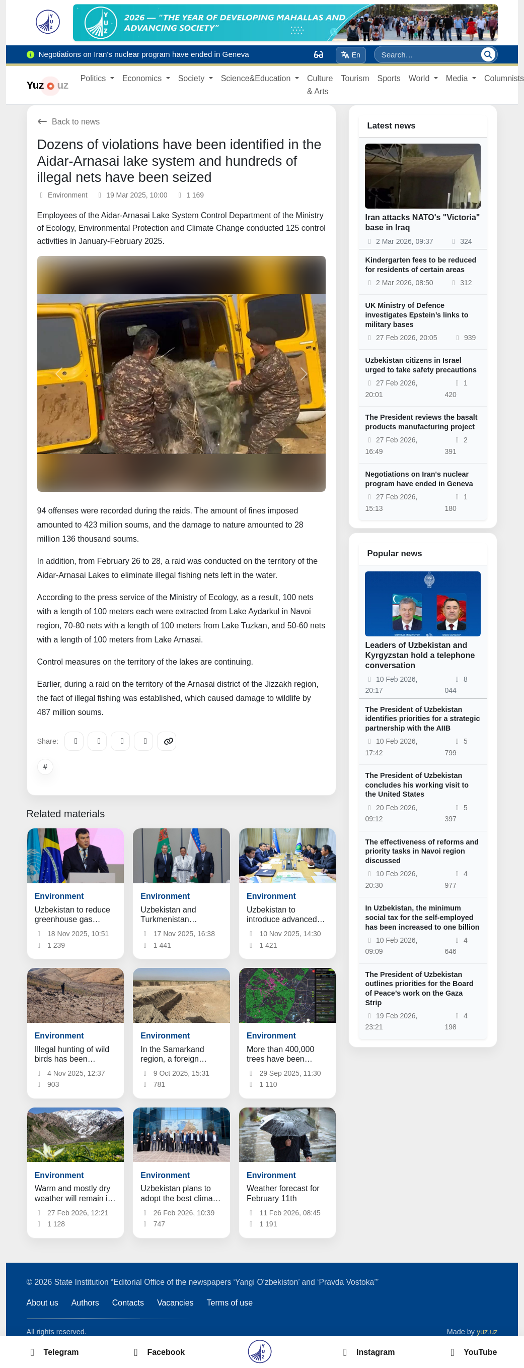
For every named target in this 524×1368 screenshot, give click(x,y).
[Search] (488, 54)
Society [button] (192, 78)
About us (42, 1302)
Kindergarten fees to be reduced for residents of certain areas (420, 265)
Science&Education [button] (257, 78)
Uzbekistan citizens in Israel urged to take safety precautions (421, 365)
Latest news (391, 126)
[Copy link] (166, 741)
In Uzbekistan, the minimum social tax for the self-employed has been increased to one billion (422, 917)
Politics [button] (94, 78)
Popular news (394, 553)
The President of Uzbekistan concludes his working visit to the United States (417, 784)
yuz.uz (487, 1332)
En (350, 55)
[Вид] (319, 54)
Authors (85, 1302)
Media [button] (458, 78)
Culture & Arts (320, 85)
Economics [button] (143, 78)
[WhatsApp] (143, 741)
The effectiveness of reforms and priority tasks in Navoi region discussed (422, 851)
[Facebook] (97, 741)
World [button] (420, 78)
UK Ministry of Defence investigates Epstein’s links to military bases (416, 314)
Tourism (355, 78)
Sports (389, 78)
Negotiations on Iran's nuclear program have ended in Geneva (419, 479)
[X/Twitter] (120, 741)
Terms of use (230, 1302)
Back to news (68, 121)
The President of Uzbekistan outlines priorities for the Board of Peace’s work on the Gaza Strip (419, 988)
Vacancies (175, 1302)
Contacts (128, 1302)
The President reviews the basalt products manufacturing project (421, 422)
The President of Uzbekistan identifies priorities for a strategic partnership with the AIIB (422, 718)
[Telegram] (74, 741)
